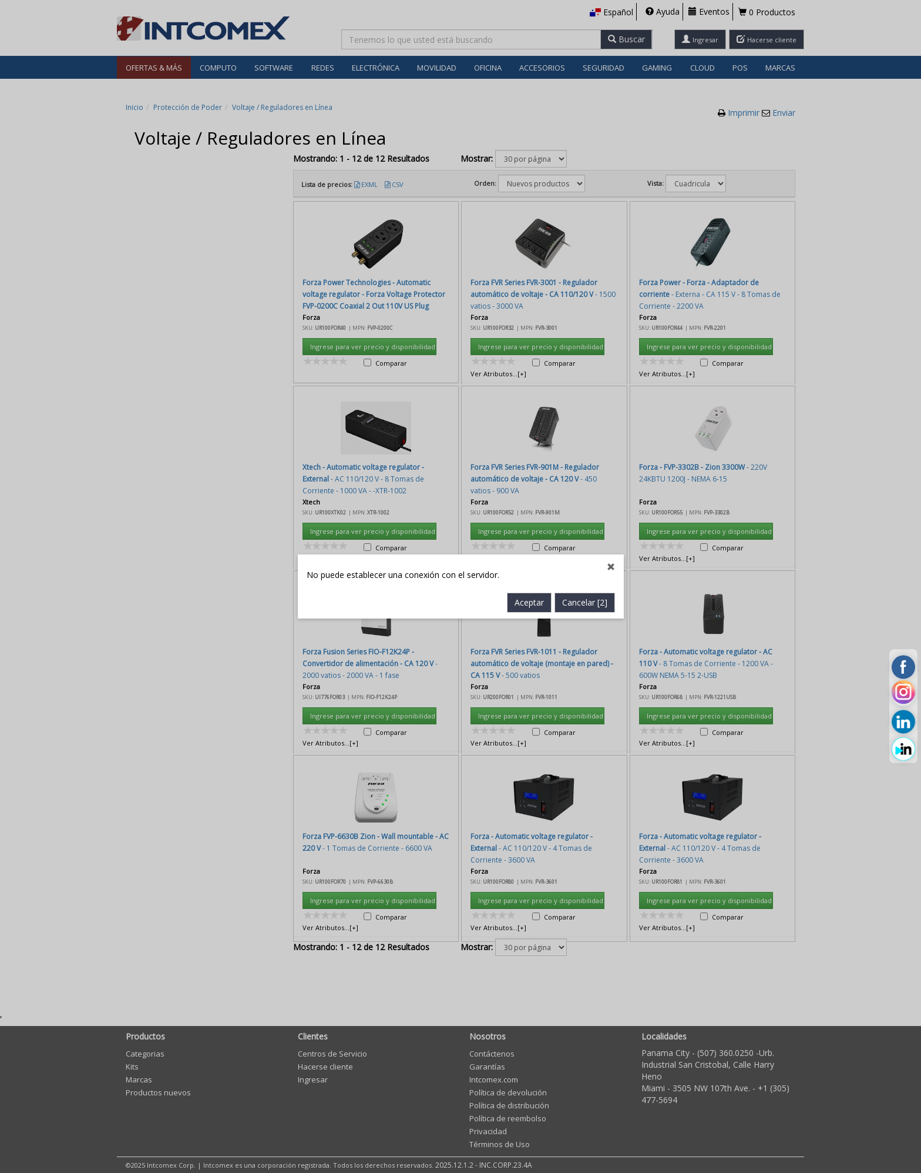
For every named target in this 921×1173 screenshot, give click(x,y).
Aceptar (529, 395)
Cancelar (584, 395)
